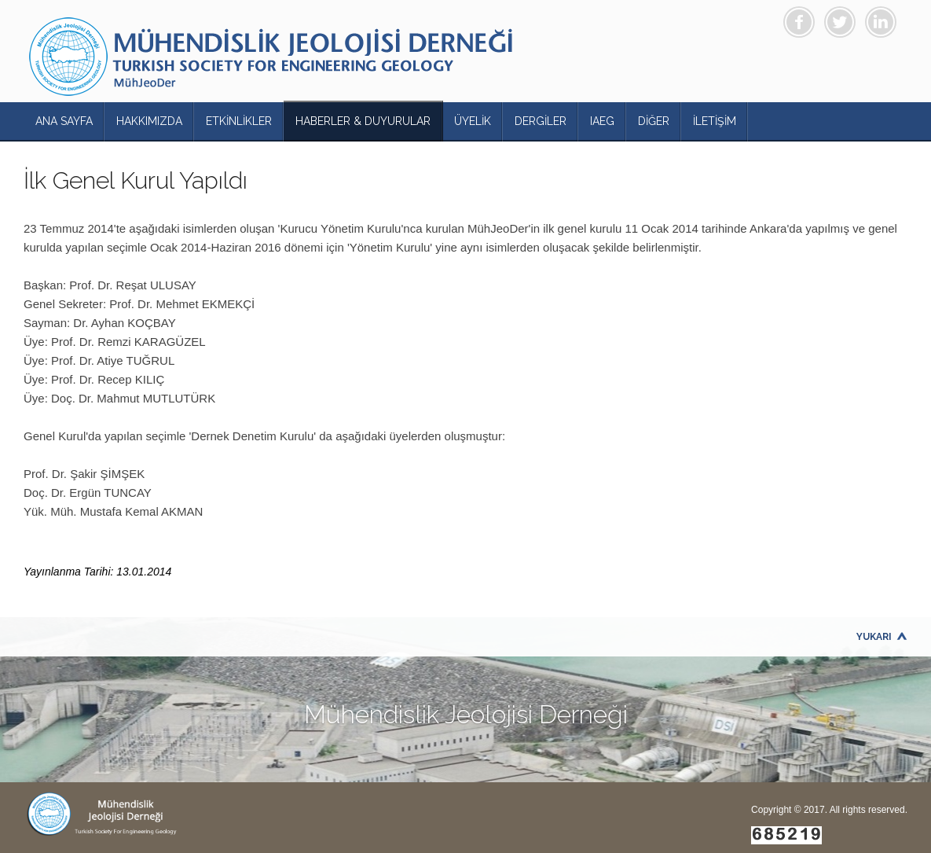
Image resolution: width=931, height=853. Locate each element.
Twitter (840, 22)
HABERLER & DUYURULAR (363, 121)
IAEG (602, 121)
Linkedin (881, 22)
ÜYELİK (472, 121)
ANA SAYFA (64, 121)
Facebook (799, 22)
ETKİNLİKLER (239, 121)
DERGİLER (540, 121)
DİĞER (653, 121)
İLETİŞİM (714, 121)
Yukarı (874, 636)
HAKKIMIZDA (149, 121)
